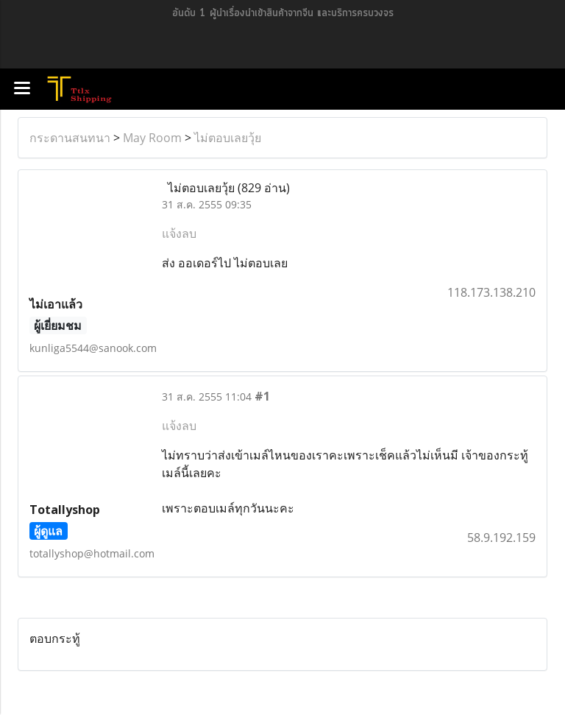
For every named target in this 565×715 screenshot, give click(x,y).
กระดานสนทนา (69, 138)
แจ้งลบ (179, 233)
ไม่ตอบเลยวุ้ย (227, 138)
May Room (152, 138)
